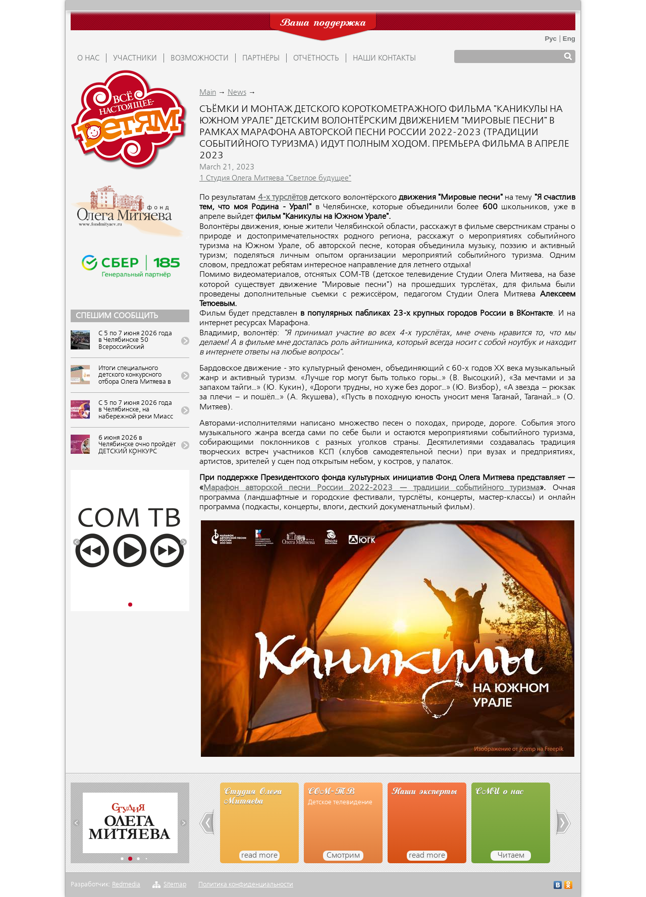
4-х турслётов (282, 198)
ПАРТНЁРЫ (261, 58)
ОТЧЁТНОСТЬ (316, 58)
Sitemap (175, 884)
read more (259, 856)
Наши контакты (384, 58)
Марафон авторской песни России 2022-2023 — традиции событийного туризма (371, 488)
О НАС (88, 58)
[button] (76, 542)
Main (207, 92)
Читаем (511, 856)
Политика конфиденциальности (245, 884)
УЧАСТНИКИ (135, 58)
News (237, 92)
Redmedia (126, 884)
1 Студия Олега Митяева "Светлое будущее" (275, 178)
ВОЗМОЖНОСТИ (200, 58)
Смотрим (343, 856)
